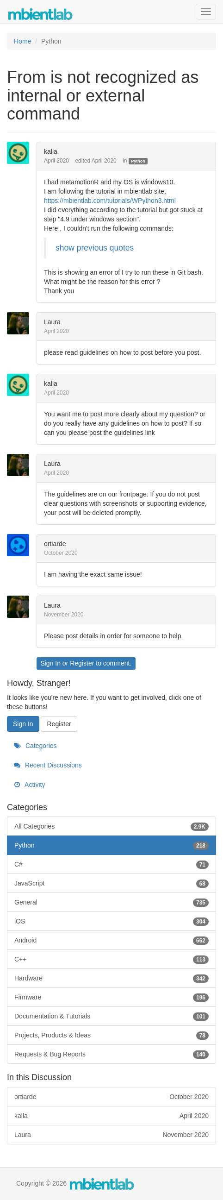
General (111, 902)
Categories (35, 745)
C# (111, 864)
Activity (29, 784)
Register (82, 663)
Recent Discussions (48, 765)
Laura (52, 322)
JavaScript (111, 883)
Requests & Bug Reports (111, 1054)
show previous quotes (95, 247)
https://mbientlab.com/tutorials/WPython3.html (110, 200)
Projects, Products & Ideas (111, 1035)
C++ (111, 959)
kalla (50, 151)
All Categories (111, 826)
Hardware (111, 978)
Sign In (50, 663)
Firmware (111, 997)
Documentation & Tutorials (111, 1016)
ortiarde (55, 543)
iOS (111, 921)
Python (138, 161)
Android (111, 940)
